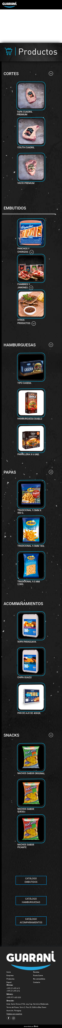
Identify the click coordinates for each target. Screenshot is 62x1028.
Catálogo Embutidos (31, 880)
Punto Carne (38, 975)
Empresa (9, 975)
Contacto (36, 982)
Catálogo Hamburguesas (31, 900)
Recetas (36, 972)
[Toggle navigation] (56, 5)
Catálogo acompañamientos (31, 921)
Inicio (8, 972)
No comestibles (39, 979)
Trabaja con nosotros (14, 1014)
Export (9, 982)
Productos (10, 979)
